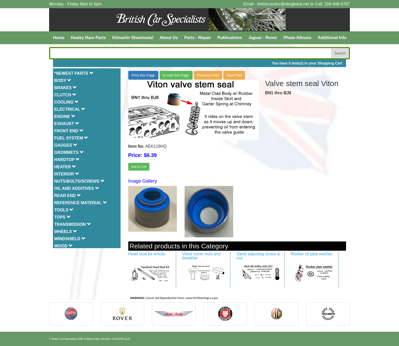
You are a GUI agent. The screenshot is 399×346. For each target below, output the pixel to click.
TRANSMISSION (72, 224)
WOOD (63, 246)
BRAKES (65, 88)
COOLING (66, 102)
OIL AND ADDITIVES (76, 188)
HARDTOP (67, 159)
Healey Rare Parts (88, 37)
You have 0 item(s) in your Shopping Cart (307, 63)
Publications (229, 37)
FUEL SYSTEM (71, 138)
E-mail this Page (176, 75)
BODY (62, 80)
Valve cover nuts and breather (201, 256)
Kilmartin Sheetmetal (132, 37)
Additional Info (332, 37)
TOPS (62, 217)
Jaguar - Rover (262, 37)
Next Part (234, 75)
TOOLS (64, 210)
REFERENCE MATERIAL (80, 203)
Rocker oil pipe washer (311, 254)
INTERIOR (66, 174)
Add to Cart (139, 167)
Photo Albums (297, 37)
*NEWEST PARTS (74, 73)
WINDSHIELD (70, 239)
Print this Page (143, 75)
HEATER (65, 167)
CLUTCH (65, 95)
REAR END (67, 195)
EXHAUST (66, 123)
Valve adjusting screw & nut (258, 256)
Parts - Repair (197, 37)
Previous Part (208, 75)
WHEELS (65, 231)
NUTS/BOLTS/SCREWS (79, 181)
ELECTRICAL (69, 109)
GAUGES (65, 145)
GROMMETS (69, 152)
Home (58, 37)
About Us (169, 37)
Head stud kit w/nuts (146, 254)
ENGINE (64, 116)
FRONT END (69, 131)
